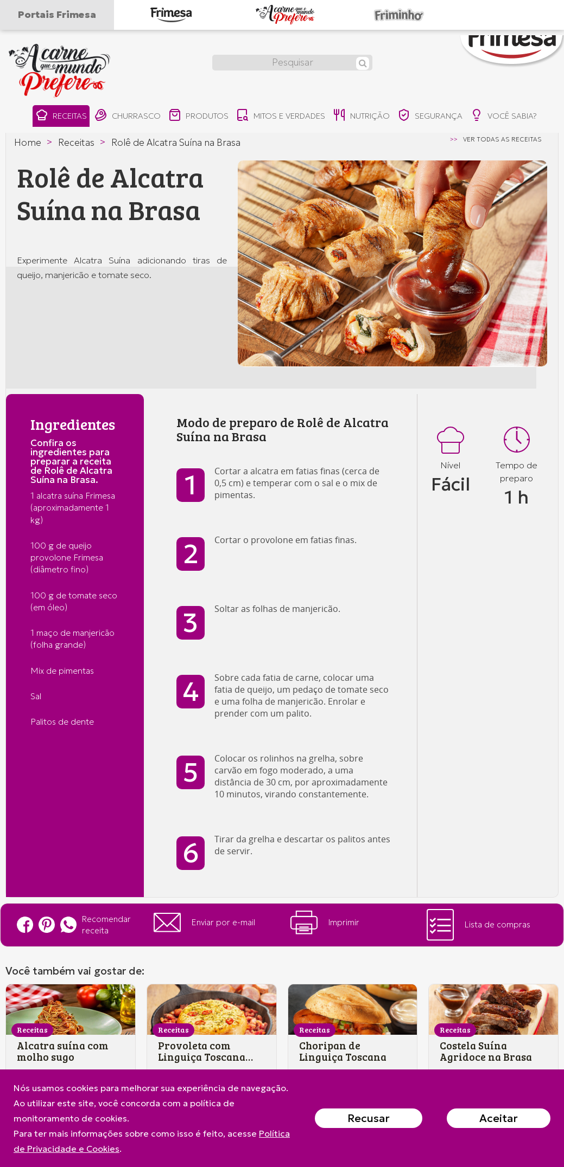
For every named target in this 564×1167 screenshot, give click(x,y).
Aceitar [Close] (498, 1118)
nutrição (361, 116)
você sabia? (505, 116)
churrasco (126, 116)
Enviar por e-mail (204, 922)
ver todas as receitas (502, 139)
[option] (392, 263)
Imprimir (324, 922)
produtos (198, 116)
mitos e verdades (280, 116)
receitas (59, 116)
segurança (431, 116)
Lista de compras (478, 925)
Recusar (368, 1118)
